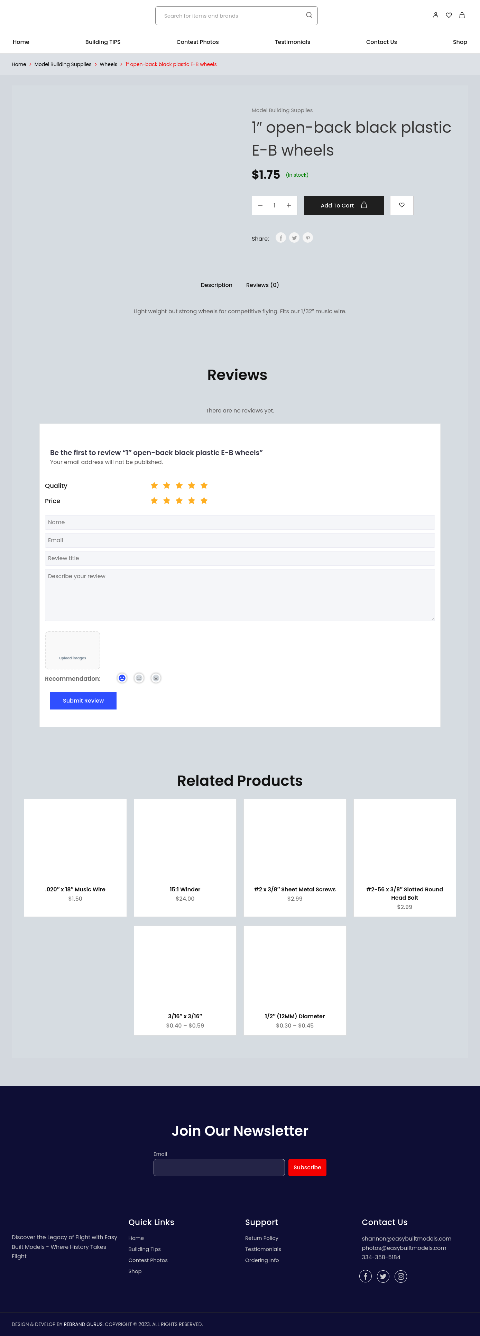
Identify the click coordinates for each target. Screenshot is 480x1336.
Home (21, 42)
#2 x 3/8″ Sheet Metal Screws (295, 889)
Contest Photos (197, 42)
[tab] (216, 285)
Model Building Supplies (63, 64)
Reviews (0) (262, 285)
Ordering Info (262, 1260)
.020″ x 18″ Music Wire (75, 889)
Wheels (109, 64)
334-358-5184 (381, 1257)
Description (216, 285)
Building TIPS (103, 42)
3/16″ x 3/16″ (185, 1016)
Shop (460, 42)
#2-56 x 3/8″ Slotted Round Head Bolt (404, 893)
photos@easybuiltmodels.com (404, 1248)
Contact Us (381, 42)
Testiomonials (263, 1249)
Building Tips (145, 1249)
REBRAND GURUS (83, 1324)
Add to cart (344, 205)
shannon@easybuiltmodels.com (407, 1239)
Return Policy (261, 1238)
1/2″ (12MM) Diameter (295, 1016)
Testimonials (293, 42)
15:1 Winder (185, 889)
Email (160, 1154)
